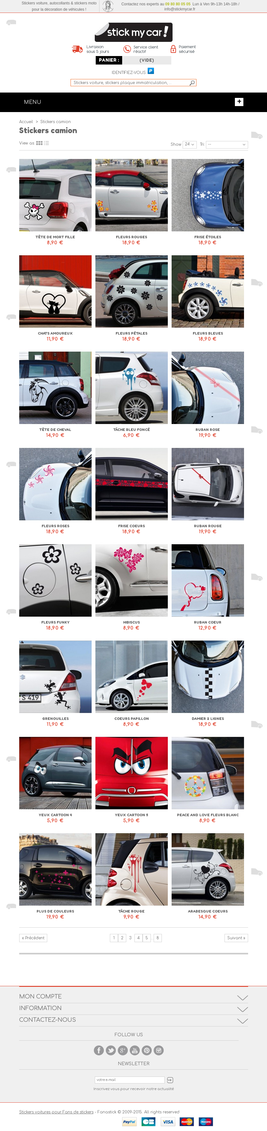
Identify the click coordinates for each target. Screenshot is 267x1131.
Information (40, 1008)
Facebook (99, 1050)
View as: (27, 143)
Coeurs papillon (131, 718)
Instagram (159, 1050)
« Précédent (33, 938)
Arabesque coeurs (208, 911)
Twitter (111, 1050)
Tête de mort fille (55, 237)
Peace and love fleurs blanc (208, 815)
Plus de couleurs (55, 911)
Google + (123, 1050)
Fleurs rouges (131, 237)
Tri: (202, 144)
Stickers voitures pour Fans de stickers (56, 1112)
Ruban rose (208, 429)
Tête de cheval (55, 429)
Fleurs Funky (55, 622)
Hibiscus (131, 622)
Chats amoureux (55, 333)
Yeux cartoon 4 (55, 815)
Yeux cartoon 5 (131, 815)
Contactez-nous (47, 1020)
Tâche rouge (131, 911)
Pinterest (147, 1050)
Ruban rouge (208, 526)
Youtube (135, 1050)
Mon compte (40, 996)
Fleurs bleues (208, 333)
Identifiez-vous (129, 73)
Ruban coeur (207, 622)
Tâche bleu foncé (131, 429)
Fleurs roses (55, 526)
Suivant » (236, 938)
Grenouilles (55, 718)
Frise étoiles (207, 237)
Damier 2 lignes (208, 718)
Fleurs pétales (131, 333)
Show (176, 144)
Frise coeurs (131, 526)
